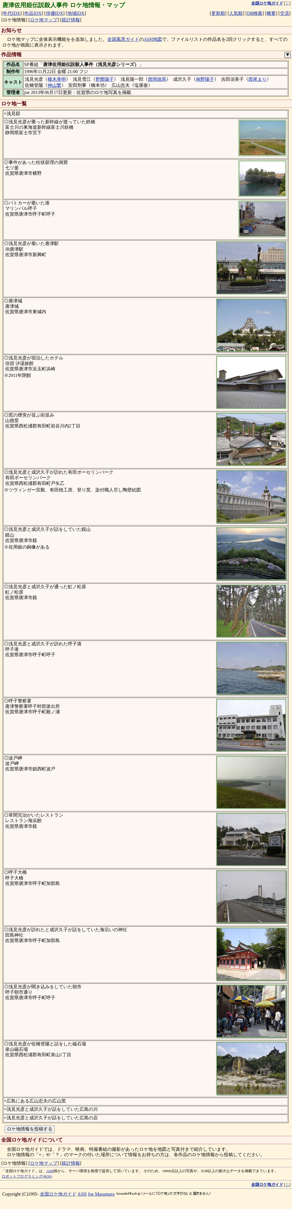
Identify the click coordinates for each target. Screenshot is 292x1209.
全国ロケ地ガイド (58, 1194)
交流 (284, 13)
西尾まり (257, 79)
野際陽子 (105, 79)
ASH (50, 1171)
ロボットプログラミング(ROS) (27, 1176)
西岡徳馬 (157, 79)
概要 (271, 13)
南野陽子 (205, 79)
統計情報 (71, 19)
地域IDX (75, 13)
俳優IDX (54, 13)
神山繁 (54, 85)
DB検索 (254, 13)
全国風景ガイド (123, 39)
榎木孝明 (57, 79)
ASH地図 (153, 39)
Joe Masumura (101, 1194)
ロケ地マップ (43, 19)
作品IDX (32, 13)
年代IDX (11, 13)
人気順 (236, 13)
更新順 (218, 13)
